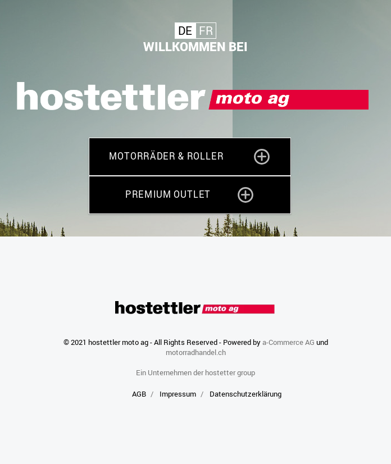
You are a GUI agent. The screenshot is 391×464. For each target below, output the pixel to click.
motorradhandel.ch (196, 352)
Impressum (178, 394)
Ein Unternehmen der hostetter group (195, 372)
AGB (139, 394)
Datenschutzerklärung (245, 394)
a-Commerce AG (288, 342)
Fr (206, 30)
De (185, 30)
